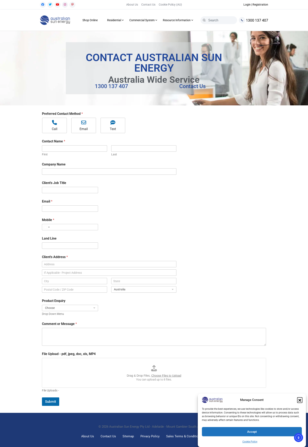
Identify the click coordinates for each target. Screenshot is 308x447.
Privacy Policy (150, 436)
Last (114, 154)
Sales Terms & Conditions (184, 436)
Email (47, 201)
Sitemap (128, 436)
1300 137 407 (253, 20)
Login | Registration (255, 4)
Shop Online (90, 20)
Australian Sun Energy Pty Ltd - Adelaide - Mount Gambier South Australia (159, 426)
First (45, 154)
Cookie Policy (249, 441)
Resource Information (177, 20)
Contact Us (148, 4)
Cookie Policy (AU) (170, 4)
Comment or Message (59, 324)
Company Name (54, 164)
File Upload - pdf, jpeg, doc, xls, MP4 (69, 354)
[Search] (204, 20)
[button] (300, 400)
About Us (132, 4)
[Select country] (46, 227)
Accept (252, 432)
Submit (50, 401)
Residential (114, 20)
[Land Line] (70, 245)
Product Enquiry (53, 301)
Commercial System (142, 20)
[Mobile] (70, 227)
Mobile (48, 220)
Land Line (49, 238)
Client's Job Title (54, 183)
